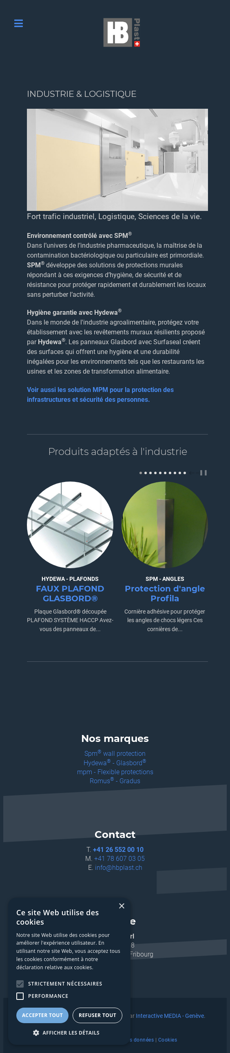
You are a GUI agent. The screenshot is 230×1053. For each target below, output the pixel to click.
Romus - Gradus (115, 781)
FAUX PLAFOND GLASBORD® (70, 593)
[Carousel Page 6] (165, 473)
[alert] (69, 971)
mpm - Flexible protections (115, 772)
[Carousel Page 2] (145, 473)
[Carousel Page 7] (170, 473)
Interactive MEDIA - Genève (170, 1016)
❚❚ (203, 472)
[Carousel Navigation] (194, 472)
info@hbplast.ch (118, 868)
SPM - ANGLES (165, 579)
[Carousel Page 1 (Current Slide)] (140, 473)
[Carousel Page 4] (155, 473)
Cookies (167, 1040)
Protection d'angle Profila (165, 593)
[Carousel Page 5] (160, 473)
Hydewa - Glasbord (115, 763)
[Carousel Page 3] (150, 473)
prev (193, 472)
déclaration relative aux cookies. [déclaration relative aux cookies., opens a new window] (54, 967)
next (199, 472)
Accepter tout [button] (42, 1015)
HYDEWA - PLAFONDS (70, 579)
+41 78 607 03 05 (119, 859)
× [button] (121, 906)
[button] (69, 1032)
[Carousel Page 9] (180, 473)
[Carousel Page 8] (175, 473)
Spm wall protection (115, 753)
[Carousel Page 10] (185, 473)
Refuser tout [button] (97, 1015)
